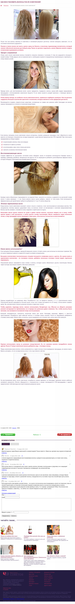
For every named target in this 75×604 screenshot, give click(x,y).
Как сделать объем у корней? (56, 558)
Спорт (30, 587)
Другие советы (48, 587)
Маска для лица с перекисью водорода (56, 539)
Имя (3, 495)
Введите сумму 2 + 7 (8, 514)
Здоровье (31, 582)
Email (3, 497)
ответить (4, 453)
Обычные (5, 444)
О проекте (5, 592)
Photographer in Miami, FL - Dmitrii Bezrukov (13, 601)
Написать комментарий (9, 493)
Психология (47, 584)
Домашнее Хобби (33, 578)
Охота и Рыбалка (48, 580)
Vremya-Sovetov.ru (16, 587)
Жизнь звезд (47, 582)
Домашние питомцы (49, 574)
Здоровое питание (33, 586)
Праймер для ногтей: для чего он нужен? (34, 539)
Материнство (47, 576)
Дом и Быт (31, 576)
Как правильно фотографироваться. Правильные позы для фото (35, 560)
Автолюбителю (48, 586)
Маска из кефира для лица (9, 538)
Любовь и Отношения (34, 574)
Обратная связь (7, 590)
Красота (6, 5)
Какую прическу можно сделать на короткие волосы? (12, 559)
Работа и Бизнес (48, 578)
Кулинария (31, 584)
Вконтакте (14, 444)
